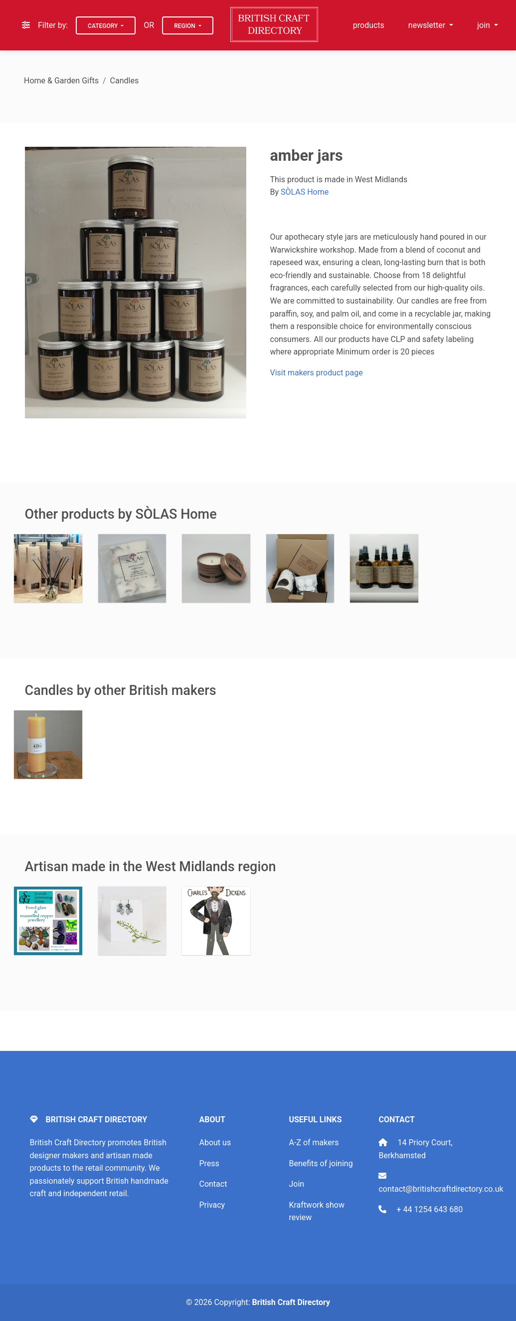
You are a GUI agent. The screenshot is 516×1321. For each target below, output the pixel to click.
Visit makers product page (316, 372)
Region (185, 25)
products (368, 25)
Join (296, 1184)
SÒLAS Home (305, 192)
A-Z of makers (314, 1142)
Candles (124, 80)
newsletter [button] (427, 25)
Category (103, 25)
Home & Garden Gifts (61, 80)
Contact (213, 1184)
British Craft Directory (291, 1302)
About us (215, 1142)
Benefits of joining (320, 1163)
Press (209, 1163)
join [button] (484, 25)
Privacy (212, 1205)
